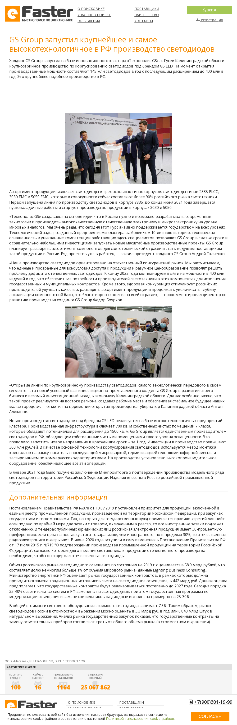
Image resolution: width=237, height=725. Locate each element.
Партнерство (146, 15)
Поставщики (146, 8)
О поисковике (91, 8)
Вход (209, 10)
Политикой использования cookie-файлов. (140, 718)
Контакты (143, 21)
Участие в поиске (94, 15)
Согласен (210, 716)
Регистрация (209, 20)
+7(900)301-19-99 (213, 702)
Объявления (88, 21)
